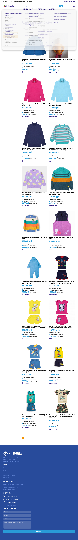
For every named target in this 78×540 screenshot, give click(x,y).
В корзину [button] (25, 72)
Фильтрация (10, 36)
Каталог (5, 468)
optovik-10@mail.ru (10, 499)
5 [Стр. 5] (33, 438)
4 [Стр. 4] (30, 438)
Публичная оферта (9, 489)
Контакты (29, 1)
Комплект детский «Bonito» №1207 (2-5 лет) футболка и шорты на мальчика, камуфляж (62, 416)
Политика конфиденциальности (13, 484)
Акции (10, 1)
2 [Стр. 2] (25, 438)
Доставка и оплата (19, 1)
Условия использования (10, 487)
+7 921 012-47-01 (10, 496)
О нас (5, 1)
